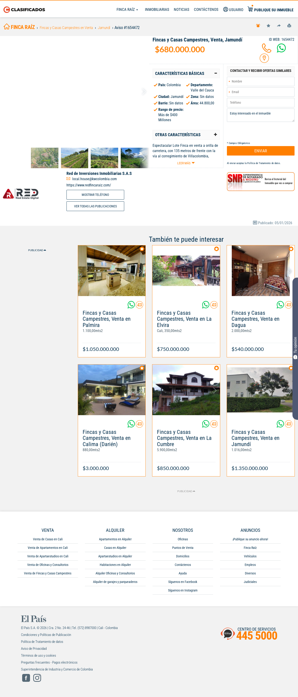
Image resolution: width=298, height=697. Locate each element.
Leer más (183, 164)
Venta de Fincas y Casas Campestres (47, 574)
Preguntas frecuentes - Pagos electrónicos (49, 664)
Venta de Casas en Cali (48, 540)
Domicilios (182, 557)
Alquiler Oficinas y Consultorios (115, 574)
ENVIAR (260, 152)
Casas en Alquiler (115, 549)
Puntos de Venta (182, 549)
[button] (186, 74)
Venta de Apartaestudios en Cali (47, 557)
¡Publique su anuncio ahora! (250, 540)
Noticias (181, 9)
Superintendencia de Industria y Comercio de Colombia (57, 671)
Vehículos (250, 557)
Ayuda (183, 574)
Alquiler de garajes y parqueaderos (115, 583)
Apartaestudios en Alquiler (115, 557)
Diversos (250, 574)
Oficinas (183, 540)
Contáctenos (183, 566)
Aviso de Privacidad (34, 650)
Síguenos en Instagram (183, 592)
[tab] (186, 75)
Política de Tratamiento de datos (263, 165)
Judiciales (250, 583)
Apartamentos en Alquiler (115, 540)
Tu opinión (295, 348)
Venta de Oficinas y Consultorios (47, 566)
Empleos (250, 566)
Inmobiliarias (157, 9)
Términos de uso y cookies (38, 657)
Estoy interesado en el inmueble (261, 117)
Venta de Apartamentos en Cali (48, 549)
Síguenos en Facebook (182, 583)
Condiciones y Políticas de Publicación (46, 636)
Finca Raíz (127, 9)
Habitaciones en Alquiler (115, 566)
